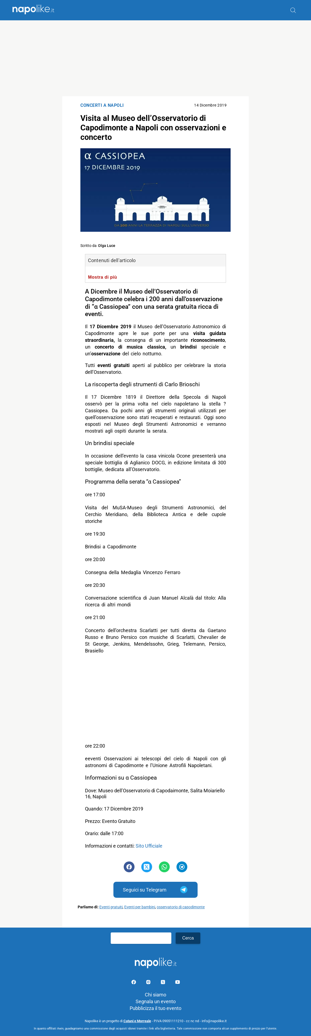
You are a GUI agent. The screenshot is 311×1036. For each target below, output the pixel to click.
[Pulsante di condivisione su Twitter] (146, 866)
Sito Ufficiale (149, 846)
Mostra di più (102, 277)
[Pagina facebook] (134, 983)
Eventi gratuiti (111, 907)
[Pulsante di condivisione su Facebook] (129, 866)
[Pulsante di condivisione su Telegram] (181, 866)
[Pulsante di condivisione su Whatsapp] (164, 866)
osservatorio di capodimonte (181, 907)
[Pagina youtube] (177, 983)
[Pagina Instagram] (149, 983)
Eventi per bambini (139, 907)
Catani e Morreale (137, 1021)
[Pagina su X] (163, 983)
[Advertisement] (155, 58)
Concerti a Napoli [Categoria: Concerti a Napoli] (102, 105)
